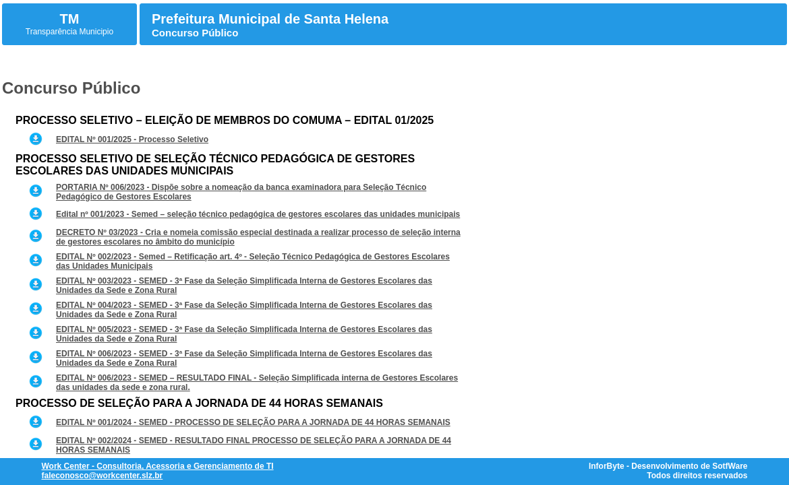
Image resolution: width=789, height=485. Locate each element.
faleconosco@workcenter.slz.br (102, 475)
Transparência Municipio (69, 31)
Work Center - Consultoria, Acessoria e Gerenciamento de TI (158, 466)
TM (70, 18)
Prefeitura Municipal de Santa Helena (270, 18)
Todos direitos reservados (697, 475)
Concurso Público (195, 32)
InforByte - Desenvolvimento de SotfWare (668, 466)
